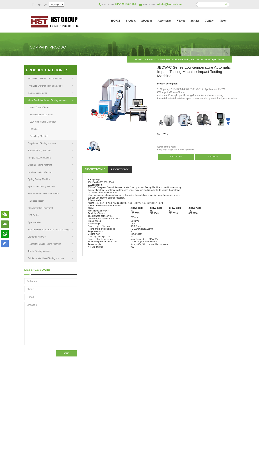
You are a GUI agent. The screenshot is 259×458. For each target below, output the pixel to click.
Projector (34, 129)
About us (146, 21)
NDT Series (50, 215)
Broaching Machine (39, 136)
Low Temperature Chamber (43, 122)
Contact (209, 21)
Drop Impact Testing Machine (50, 143)
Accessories (164, 21)
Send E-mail (176, 156)
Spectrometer (50, 222)
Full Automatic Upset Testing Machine (50, 258)
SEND (66, 353)
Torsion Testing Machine (50, 150)
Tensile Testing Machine (50, 251)
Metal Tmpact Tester (214, 59)
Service (194, 21)
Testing (148, 187)
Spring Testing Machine (50, 179)
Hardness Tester (50, 200)
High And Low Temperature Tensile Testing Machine (52, 229)
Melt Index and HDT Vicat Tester (50, 193)
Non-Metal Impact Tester (41, 114)
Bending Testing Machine (50, 172)
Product (131, 21)
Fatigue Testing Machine (50, 157)
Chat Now (213, 156)
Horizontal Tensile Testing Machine (50, 244)
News (223, 21)
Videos (181, 21)
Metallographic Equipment (50, 208)
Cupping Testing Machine (50, 165)
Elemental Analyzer (50, 236)
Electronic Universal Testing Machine (50, 78)
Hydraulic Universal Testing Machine (50, 85)
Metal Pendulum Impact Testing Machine (179, 59)
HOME (115, 21)
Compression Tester (50, 93)
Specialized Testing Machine (50, 186)
